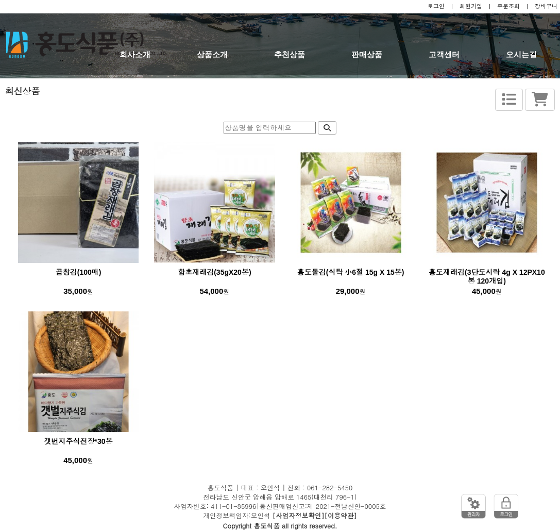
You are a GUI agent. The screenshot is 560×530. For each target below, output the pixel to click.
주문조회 (508, 6)
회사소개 (135, 54)
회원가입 (471, 6)
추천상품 (289, 54)
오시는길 (521, 54)
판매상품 (366, 54)
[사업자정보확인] (299, 515)
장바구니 (546, 6)
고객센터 (444, 54)
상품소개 (212, 54)
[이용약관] (341, 515)
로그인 (436, 6)
